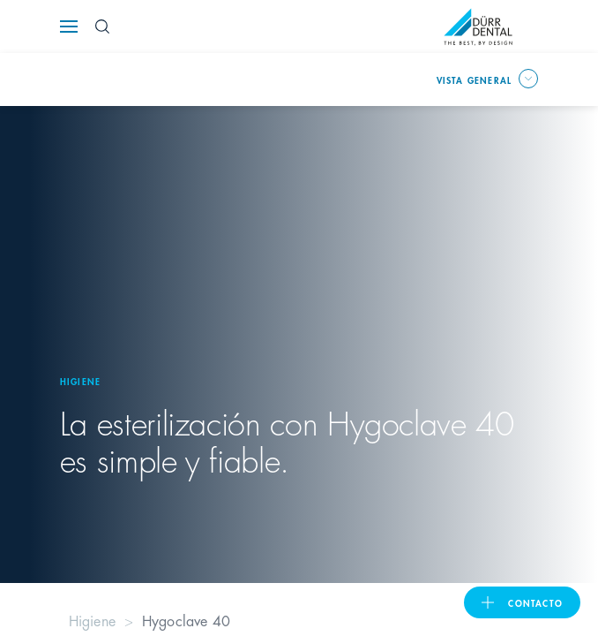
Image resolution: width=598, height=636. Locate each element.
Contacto (535, 602)
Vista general (474, 79)
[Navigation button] (68, 26)
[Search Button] (102, 26)
